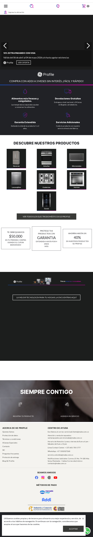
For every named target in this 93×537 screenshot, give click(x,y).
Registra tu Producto (23, 409)
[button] (88, 45)
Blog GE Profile (8, 461)
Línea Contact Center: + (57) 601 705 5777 (64, 448)
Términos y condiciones (11, 439)
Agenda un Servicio (70, 409)
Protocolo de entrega (10, 457)
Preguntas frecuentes (10, 454)
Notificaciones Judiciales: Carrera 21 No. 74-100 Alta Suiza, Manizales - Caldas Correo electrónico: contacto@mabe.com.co (68, 460)
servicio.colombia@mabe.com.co (60, 455)
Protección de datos (10, 435)
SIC (3, 450)
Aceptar (73, 529)
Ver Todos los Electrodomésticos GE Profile (46, 216)
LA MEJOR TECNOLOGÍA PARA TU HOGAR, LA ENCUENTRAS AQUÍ (46, 297)
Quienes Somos (8, 432)
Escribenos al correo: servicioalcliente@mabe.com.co (68, 432)
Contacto (6, 446)
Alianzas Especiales (9, 443)
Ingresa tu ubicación (14, 12)
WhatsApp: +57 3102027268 (59, 451)
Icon (5, 12)
